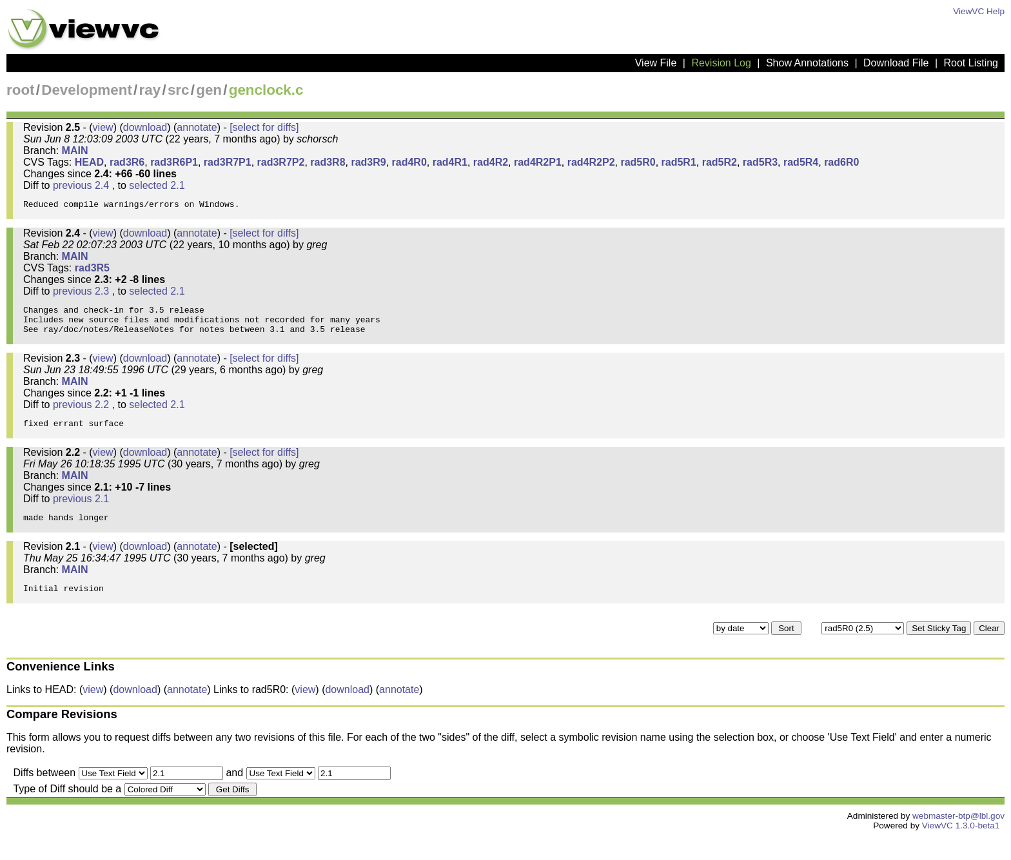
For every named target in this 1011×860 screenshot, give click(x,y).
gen (209, 90)
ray (150, 90)
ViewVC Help (979, 11)
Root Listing (971, 62)
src (179, 90)
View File (656, 62)
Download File (895, 62)
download (145, 127)
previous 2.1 (81, 514)
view (103, 127)
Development (86, 90)
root (20, 90)
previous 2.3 (81, 294)
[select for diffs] (264, 127)
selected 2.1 (156, 185)
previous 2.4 (81, 185)
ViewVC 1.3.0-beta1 (961, 849)
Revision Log (721, 62)
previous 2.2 (81, 416)
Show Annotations (807, 62)
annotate (197, 127)
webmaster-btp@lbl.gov (958, 839)
